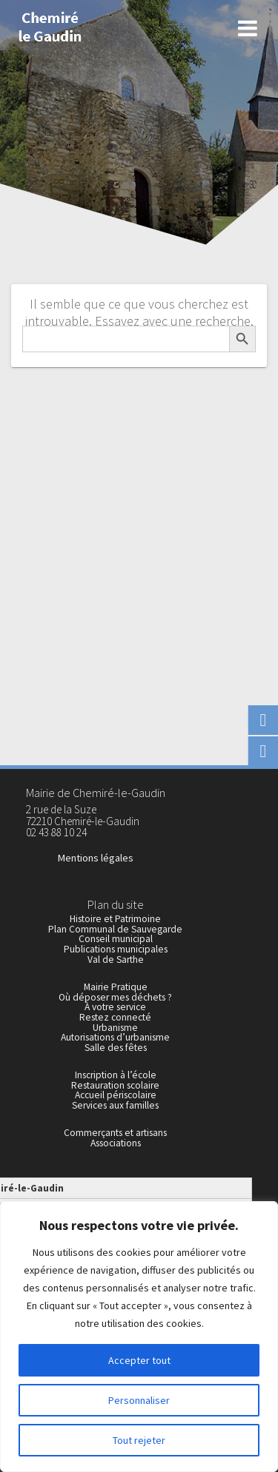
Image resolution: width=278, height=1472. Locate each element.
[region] (139, 1336)
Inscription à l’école (115, 1075)
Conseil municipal (116, 938)
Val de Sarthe (115, 959)
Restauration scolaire (115, 1085)
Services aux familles (115, 1105)
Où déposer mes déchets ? (115, 997)
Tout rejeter (139, 1440)
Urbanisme (115, 1027)
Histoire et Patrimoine (115, 919)
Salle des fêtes (116, 1047)
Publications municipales (116, 949)
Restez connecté (115, 1017)
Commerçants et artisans (115, 1132)
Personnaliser (139, 1400)
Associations (115, 1143)
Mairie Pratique (116, 987)
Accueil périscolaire (115, 1095)
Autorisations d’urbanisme (115, 1037)
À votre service (115, 1007)
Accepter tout (139, 1360)
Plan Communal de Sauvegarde (115, 929)
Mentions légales (95, 857)
